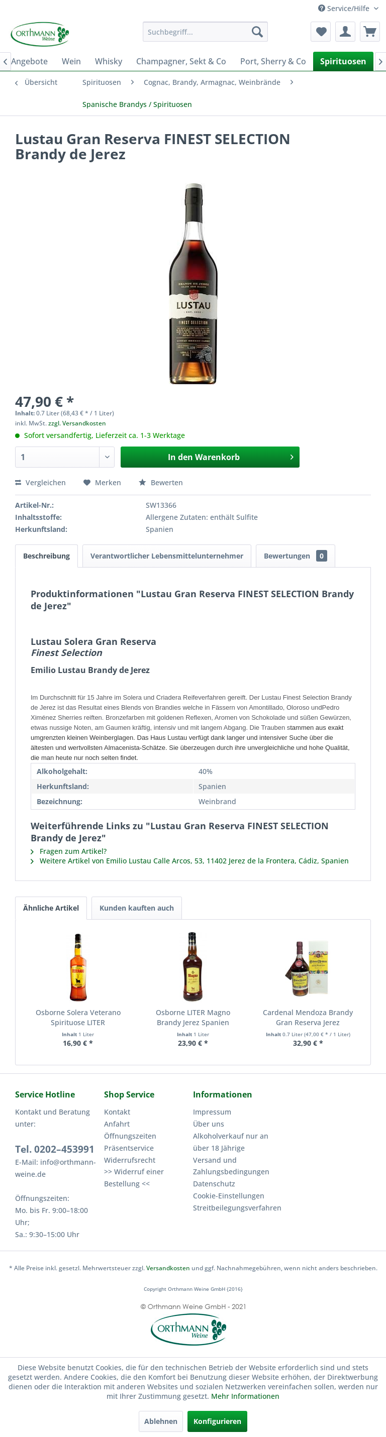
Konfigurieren (217, 1421)
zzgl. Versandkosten (77, 423)
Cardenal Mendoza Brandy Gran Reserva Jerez (308, 1017)
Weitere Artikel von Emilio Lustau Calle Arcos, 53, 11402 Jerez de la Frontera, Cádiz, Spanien (190, 860)
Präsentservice (129, 1148)
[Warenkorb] (370, 32)
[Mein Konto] (345, 32)
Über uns (208, 1124)
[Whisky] (108, 61)
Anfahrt (117, 1124)
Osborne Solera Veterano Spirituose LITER (78, 1017)
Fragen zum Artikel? (69, 851)
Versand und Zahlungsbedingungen (231, 1166)
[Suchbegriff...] (205, 32)
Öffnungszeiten (130, 1136)
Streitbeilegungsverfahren (235, 1207)
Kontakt (117, 1112)
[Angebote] (29, 61)
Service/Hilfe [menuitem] (344, 8)
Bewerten (161, 482)
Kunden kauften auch (137, 908)
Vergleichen (40, 482)
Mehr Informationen (245, 1396)
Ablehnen (160, 1421)
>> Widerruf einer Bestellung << (134, 1177)
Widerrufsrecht (129, 1160)
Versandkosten (168, 1268)
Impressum (212, 1112)
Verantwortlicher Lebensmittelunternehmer (166, 556)
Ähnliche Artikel (51, 908)
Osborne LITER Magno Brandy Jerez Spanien (193, 1017)
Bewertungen (295, 556)
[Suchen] (257, 32)
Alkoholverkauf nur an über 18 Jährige (230, 1142)
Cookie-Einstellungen (228, 1195)
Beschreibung (46, 556)
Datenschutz (214, 1183)
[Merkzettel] (321, 32)
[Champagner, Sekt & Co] (181, 61)
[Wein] (71, 61)
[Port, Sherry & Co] (273, 61)
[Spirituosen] (343, 61)
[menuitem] (205, 32)
